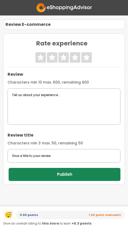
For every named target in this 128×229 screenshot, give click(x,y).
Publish (64, 174)
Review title (20, 135)
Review (15, 74)
